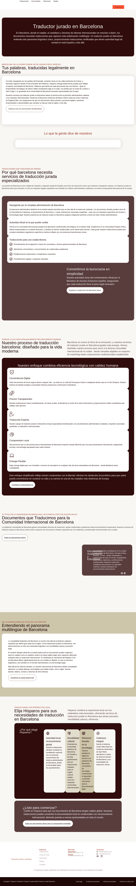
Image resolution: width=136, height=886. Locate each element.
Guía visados (35, 1)
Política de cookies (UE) (127, 881)
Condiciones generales (92, 881)
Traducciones (24, 1)
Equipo (55, 1)
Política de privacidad (109, 881)
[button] (118, 7)
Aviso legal (79, 881)
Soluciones (47, 1)
